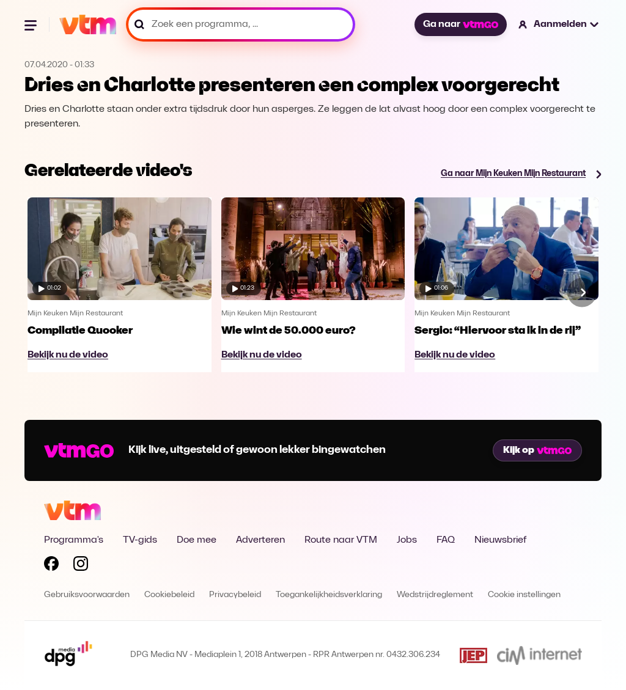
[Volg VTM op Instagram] (80, 566)
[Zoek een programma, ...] (240, 24)
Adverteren (260, 540)
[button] (559, 24)
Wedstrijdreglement (435, 595)
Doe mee (196, 540)
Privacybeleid (235, 595)
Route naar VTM (340, 540)
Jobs (407, 540)
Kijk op (537, 450)
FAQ (445, 540)
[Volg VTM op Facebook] (51, 566)
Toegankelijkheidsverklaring (329, 595)
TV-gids (140, 540)
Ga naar (460, 24)
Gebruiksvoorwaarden (87, 595)
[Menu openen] (31, 24)
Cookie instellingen (524, 595)
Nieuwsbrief (500, 540)
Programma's (73, 540)
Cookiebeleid (169, 595)
